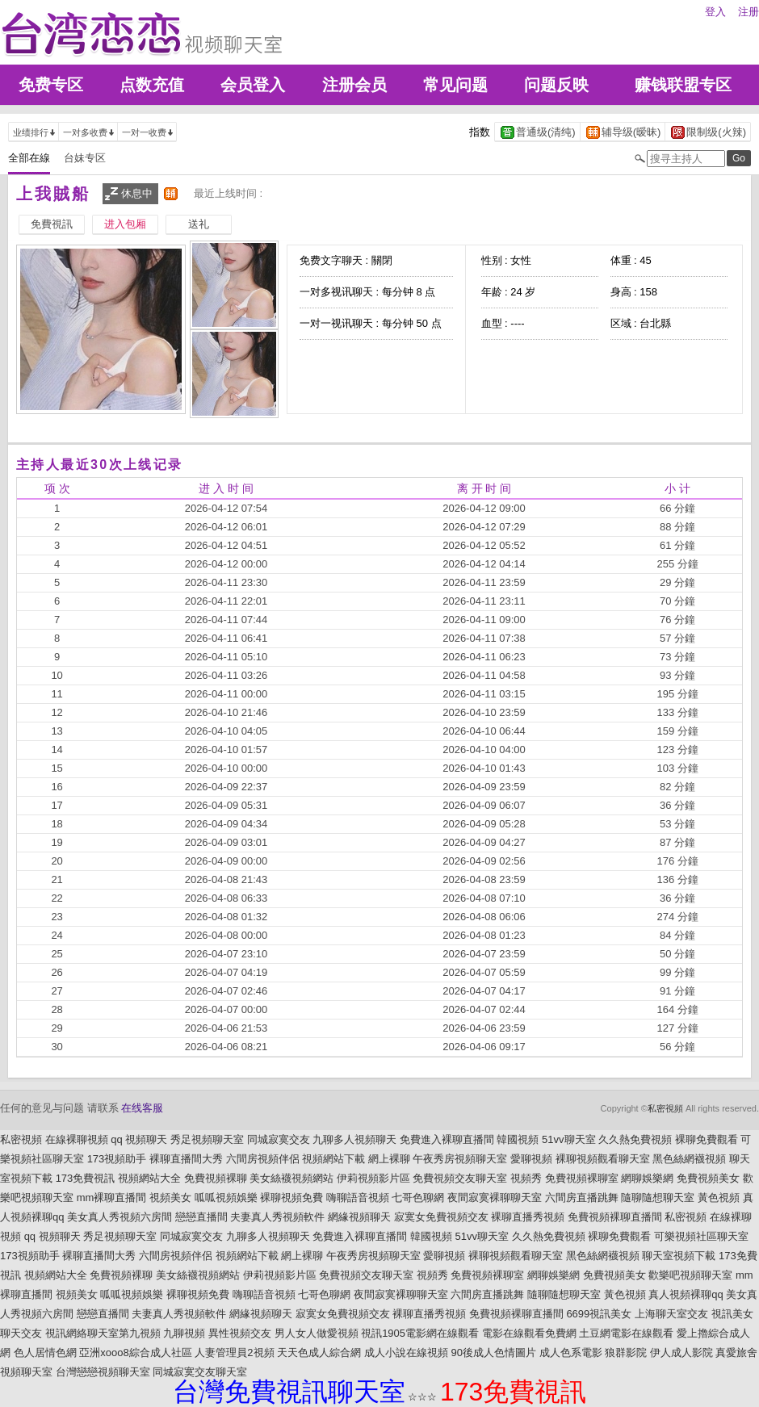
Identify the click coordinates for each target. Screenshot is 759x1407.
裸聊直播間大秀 (186, 1159)
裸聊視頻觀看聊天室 (603, 1159)
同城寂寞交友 (278, 1139)
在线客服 (142, 1108)
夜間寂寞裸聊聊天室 (494, 1197)
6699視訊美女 (598, 1314)
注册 (748, 12)
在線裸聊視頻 (76, 1139)
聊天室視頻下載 (678, 1256)
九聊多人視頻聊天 (354, 1139)
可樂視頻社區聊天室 (701, 1236)
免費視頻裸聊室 (582, 1178)
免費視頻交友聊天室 (460, 1178)
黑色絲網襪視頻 (689, 1159)
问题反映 (556, 85)
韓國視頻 (518, 1139)
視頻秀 (526, 1178)
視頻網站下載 (333, 1159)
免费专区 (51, 85)
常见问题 (455, 85)
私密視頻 (665, 1108)
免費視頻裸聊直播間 (615, 1217)
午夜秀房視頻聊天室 (460, 1159)
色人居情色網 (45, 1352)
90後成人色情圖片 (493, 1352)
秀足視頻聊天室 (207, 1139)
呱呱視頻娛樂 (226, 1197)
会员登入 (252, 85)
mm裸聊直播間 (112, 1197)
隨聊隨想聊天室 (657, 1197)
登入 (715, 12)
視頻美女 (170, 1197)
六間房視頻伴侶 (263, 1159)
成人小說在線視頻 (406, 1352)
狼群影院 (626, 1352)
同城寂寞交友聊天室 (200, 1372)
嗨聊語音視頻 (357, 1197)
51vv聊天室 (568, 1139)
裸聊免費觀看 (706, 1139)
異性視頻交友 (239, 1333)
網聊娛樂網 (647, 1178)
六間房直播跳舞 (582, 1197)
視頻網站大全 (149, 1178)
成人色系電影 (570, 1352)
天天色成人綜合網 (319, 1352)
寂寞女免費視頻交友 (441, 1217)
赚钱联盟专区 (683, 85)
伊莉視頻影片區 (373, 1178)
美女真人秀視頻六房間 (119, 1217)
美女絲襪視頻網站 (291, 1178)
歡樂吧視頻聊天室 (690, 1275)
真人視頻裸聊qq (685, 1294)
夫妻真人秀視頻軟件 (277, 1217)
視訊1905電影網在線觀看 (420, 1333)
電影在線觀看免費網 (529, 1333)
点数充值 (152, 85)
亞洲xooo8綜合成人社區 (135, 1352)
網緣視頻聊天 (359, 1217)
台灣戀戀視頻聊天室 (103, 1372)
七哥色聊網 (418, 1197)
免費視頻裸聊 (215, 1178)
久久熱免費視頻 (635, 1139)
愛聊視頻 (531, 1159)
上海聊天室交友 (671, 1314)
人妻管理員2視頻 (234, 1352)
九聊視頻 (184, 1333)
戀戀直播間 (201, 1217)
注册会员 (354, 85)
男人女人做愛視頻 (317, 1333)
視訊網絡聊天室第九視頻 (103, 1333)
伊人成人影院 (681, 1352)
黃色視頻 (719, 1197)
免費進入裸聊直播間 (447, 1139)
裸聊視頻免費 (291, 1197)
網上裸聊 (389, 1159)
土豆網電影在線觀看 (626, 1333)
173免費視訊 (85, 1178)
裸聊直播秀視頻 (527, 1217)
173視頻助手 (117, 1159)
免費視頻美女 (708, 1178)
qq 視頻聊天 (139, 1139)
